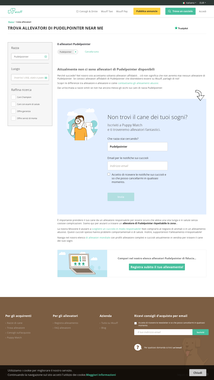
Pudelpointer (66, 51)
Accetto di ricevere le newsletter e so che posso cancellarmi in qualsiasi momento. (171, 324)
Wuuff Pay (122, 11)
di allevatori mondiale (98, 237)
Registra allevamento (66, 322)
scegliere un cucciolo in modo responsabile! (116, 228)
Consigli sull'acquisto (18, 332)
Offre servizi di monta (27, 118)
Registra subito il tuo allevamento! (157, 267)
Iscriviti (200, 332)
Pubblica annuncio (146, 11)
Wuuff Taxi (107, 11)
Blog (103, 327)
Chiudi (197, 373)
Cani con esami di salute (28, 104)
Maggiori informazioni (101, 375)
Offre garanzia (24, 111)
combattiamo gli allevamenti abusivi (138, 83)
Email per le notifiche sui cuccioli (128, 158)
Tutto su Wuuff (109, 322)
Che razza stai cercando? (123, 139)
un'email (177, 347)
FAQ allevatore (63, 327)
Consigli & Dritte (87, 11)
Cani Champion (24, 97)
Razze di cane (14, 322)
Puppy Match (14, 337)
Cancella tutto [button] (92, 51)
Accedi (202, 11)
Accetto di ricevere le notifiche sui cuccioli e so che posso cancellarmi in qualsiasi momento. (139, 178)
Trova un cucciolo (183, 11)
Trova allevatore (16, 327)
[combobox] (30, 56)
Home (11, 21)
